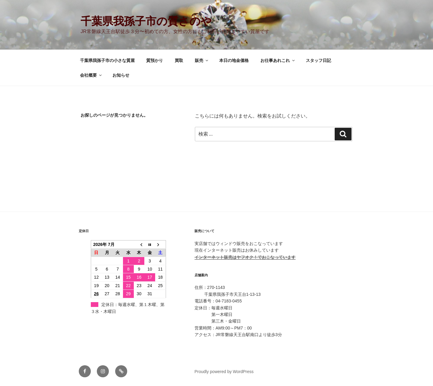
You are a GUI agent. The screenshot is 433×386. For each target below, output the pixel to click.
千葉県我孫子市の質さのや (146, 21)
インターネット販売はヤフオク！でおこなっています (245, 257)
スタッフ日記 (318, 60)
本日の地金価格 (234, 60)
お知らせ (120, 75)
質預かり (154, 60)
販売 (202, 60)
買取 (179, 60)
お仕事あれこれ (278, 60)
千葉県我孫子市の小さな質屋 (107, 60)
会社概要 (91, 75)
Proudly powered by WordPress (224, 371)
